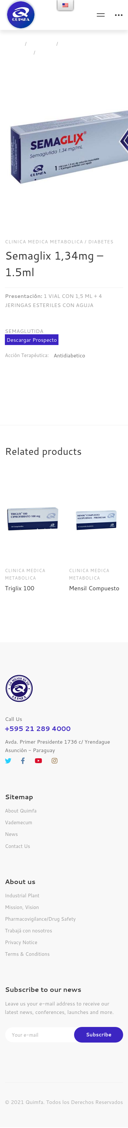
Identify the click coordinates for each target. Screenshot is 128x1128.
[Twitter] (8, 741)
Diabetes (100, 222)
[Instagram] (54, 741)
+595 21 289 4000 (37, 708)
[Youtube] (38, 741)
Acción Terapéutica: (27, 335)
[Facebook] (23, 741)
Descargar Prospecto (31, 320)
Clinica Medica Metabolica (92, 43)
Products (42, 43)
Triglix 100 (19, 568)
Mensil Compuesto (94, 568)
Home (13, 43)
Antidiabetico (69, 336)
